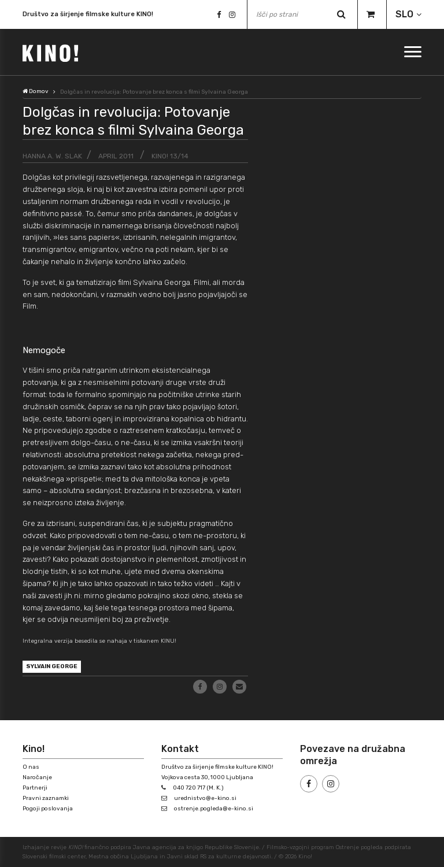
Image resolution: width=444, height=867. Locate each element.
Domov (36, 91)
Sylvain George (51, 666)
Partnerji (35, 787)
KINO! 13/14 (169, 156)
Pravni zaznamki (46, 798)
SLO (404, 14)
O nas (31, 767)
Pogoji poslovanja (48, 808)
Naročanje (37, 777)
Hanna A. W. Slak (52, 156)
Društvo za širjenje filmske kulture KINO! (88, 14)
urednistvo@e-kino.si (205, 798)
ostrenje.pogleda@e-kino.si (213, 808)
